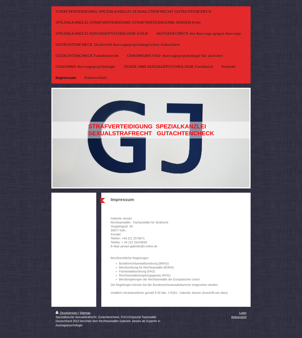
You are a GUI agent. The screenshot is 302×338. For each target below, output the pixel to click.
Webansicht (238, 317)
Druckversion (67, 313)
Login (242, 313)
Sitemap (85, 313)
